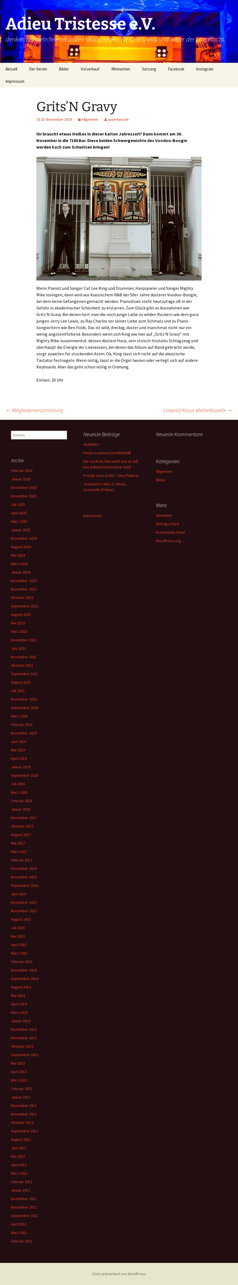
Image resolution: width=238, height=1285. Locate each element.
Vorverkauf (90, 69)
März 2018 (19, 792)
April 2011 (19, 1224)
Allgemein (90, 119)
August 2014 (21, 987)
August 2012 (21, 1139)
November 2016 (24, 877)
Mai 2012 (18, 1156)
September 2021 (24, 673)
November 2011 (24, 1207)
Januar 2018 (20, 809)
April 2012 (19, 1164)
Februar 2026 (21, 470)
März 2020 (19, 716)
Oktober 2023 (22, 597)
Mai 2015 (18, 936)
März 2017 (19, 851)
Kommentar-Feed (170, 532)
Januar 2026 (20, 479)
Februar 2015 (21, 961)
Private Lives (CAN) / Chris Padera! (110, 475)
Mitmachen (120, 69)
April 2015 (19, 944)
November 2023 (24, 589)
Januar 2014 (20, 1020)
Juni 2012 (18, 1147)
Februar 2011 (21, 1241)
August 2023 (21, 614)
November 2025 (24, 496)
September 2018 (24, 775)
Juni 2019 (18, 741)
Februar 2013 (21, 1088)
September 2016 (24, 885)
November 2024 (24, 538)
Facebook (176, 69)
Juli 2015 (18, 927)
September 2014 (24, 978)
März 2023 (19, 631)
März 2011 (19, 1232)
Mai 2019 (18, 750)
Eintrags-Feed (167, 523)
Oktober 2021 (22, 665)
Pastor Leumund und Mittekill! (107, 452)
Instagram (204, 69)
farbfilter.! (91, 444)
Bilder (64, 69)
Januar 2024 (20, 572)
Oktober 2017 (22, 826)
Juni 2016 (18, 893)
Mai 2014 (18, 995)
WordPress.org (168, 540)
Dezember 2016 (24, 868)
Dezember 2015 (24, 902)
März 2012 (19, 1173)
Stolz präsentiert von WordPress (119, 1273)
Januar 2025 (20, 529)
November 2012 (24, 1114)
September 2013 (24, 1054)
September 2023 (24, 606)
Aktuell (11, 69)
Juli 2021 (18, 690)
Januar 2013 (20, 1097)
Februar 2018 (21, 800)
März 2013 (19, 1080)
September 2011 (24, 1215)
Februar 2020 (21, 724)
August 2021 (21, 682)
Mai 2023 (18, 623)
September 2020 (24, 707)
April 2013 (19, 1071)
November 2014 (24, 970)
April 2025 (19, 512)
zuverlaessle (118, 119)
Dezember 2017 (24, 817)
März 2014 (19, 1012)
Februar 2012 (21, 1181)
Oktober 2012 (22, 1122)
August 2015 (21, 919)
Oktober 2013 (22, 1046)
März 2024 (19, 563)
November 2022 (24, 639)
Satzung (149, 69)
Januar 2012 (20, 1190)
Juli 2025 (18, 504)
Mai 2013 (18, 1063)
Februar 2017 (21, 860)
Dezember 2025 (24, 487)
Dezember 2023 (24, 580)
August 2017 (21, 834)
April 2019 (19, 758)
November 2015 (24, 910)
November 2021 (24, 656)
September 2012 (24, 1131)
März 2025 (19, 521)
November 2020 (24, 699)
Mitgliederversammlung (34, 410)
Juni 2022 (18, 648)
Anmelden (164, 515)
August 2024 (21, 546)
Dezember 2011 (24, 1198)
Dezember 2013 (24, 1029)
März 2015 (19, 953)
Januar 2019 (20, 766)
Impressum (14, 81)
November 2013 (24, 1037)
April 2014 (19, 1004)
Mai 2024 (18, 555)
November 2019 (24, 733)
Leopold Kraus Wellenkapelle (198, 410)
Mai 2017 (18, 843)
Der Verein (38, 69)
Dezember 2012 (24, 1105)
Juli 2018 (18, 783)
